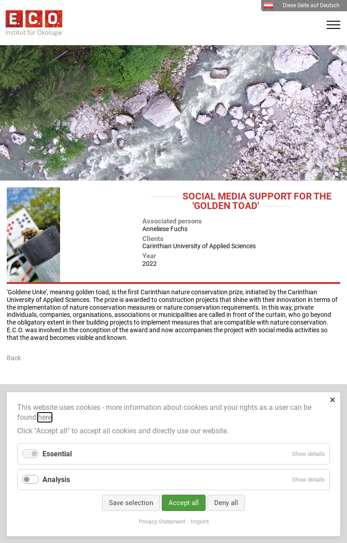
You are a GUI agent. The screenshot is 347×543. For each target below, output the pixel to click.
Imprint (200, 521)
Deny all (226, 503)
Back (14, 358)
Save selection (131, 503)
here (45, 417)
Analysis (56, 479)
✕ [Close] (332, 400)
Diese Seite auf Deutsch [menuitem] (301, 5)
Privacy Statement (162, 521)
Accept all (184, 503)
